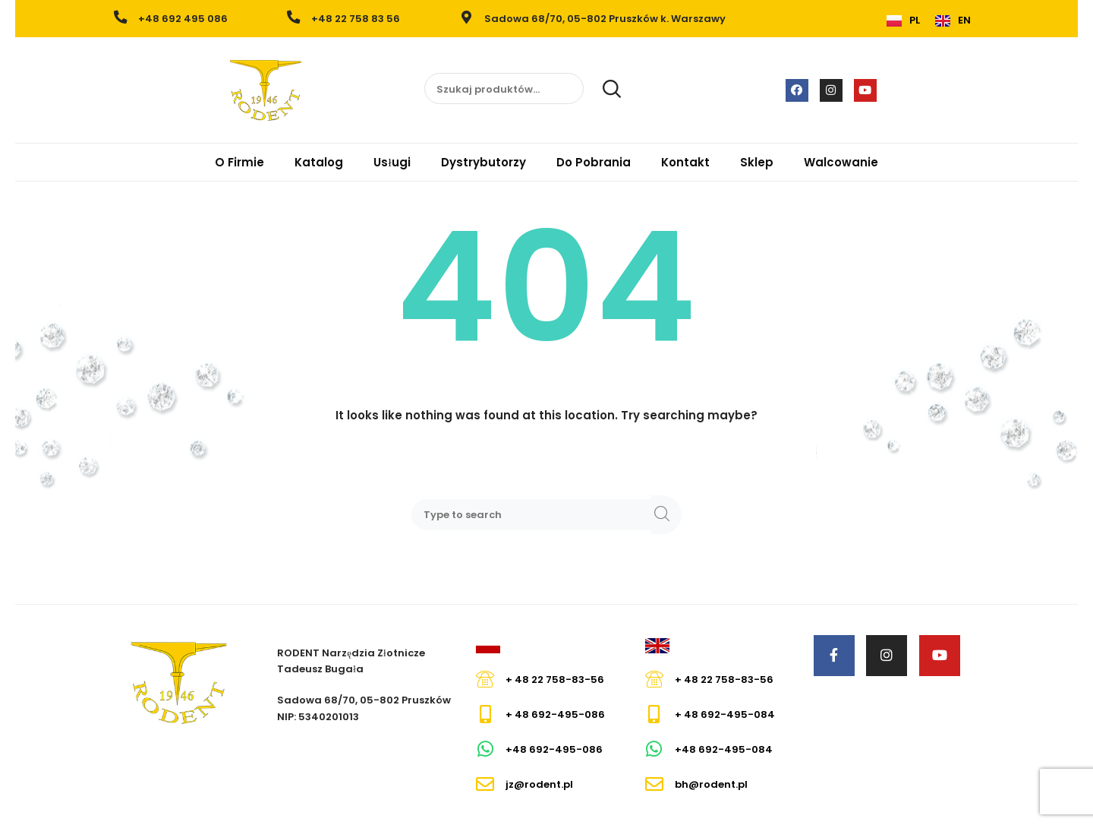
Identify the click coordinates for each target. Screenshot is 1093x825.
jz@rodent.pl (539, 784)
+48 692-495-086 (554, 749)
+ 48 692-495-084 (725, 714)
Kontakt (685, 162)
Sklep (756, 162)
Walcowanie (841, 162)
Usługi (391, 162)
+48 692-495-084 (724, 749)
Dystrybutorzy (483, 162)
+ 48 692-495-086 (555, 714)
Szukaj (604, 89)
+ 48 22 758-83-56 (555, 679)
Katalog (319, 162)
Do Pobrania (593, 162)
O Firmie (239, 162)
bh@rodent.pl (711, 784)
